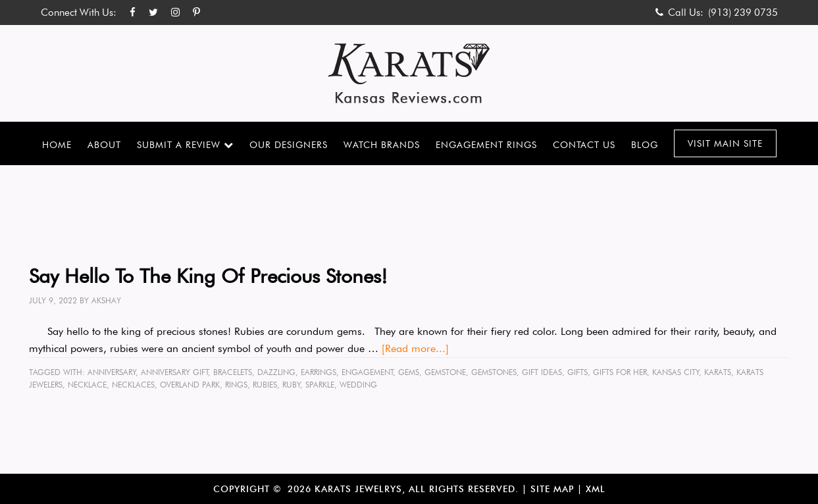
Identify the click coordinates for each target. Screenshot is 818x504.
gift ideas (542, 372)
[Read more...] (415, 348)
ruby (291, 385)
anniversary (112, 372)
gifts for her (620, 372)
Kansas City (676, 372)
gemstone (445, 372)
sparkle (319, 385)
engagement (368, 372)
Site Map (552, 489)
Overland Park (190, 385)
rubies (265, 385)
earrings (318, 372)
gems (408, 372)
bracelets (232, 372)
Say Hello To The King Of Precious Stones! (208, 276)
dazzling (276, 372)
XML (595, 489)
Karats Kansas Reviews (409, 73)
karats (717, 372)
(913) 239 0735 (743, 12)
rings (236, 385)
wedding (358, 385)
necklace (87, 385)
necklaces (133, 385)
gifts (577, 372)
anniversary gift (175, 372)
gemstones (494, 372)
